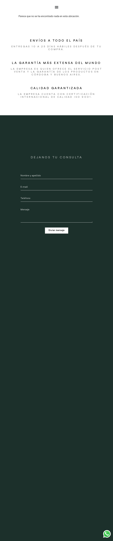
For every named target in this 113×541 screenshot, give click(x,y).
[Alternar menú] (56, 7)
